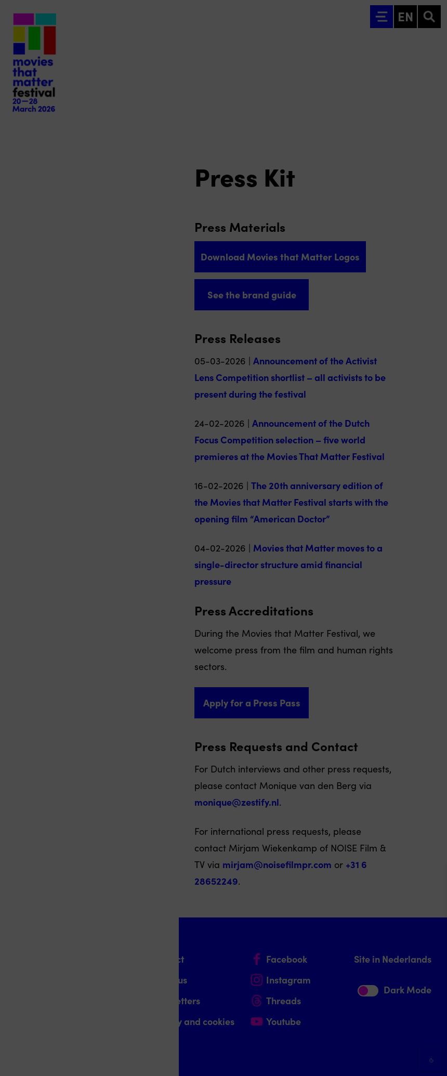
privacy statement (317, 922)
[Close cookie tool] (431, 882)
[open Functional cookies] (430, 957)
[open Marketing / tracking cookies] (430, 988)
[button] (348, 956)
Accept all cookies (358, 1026)
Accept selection (359, 1056)
